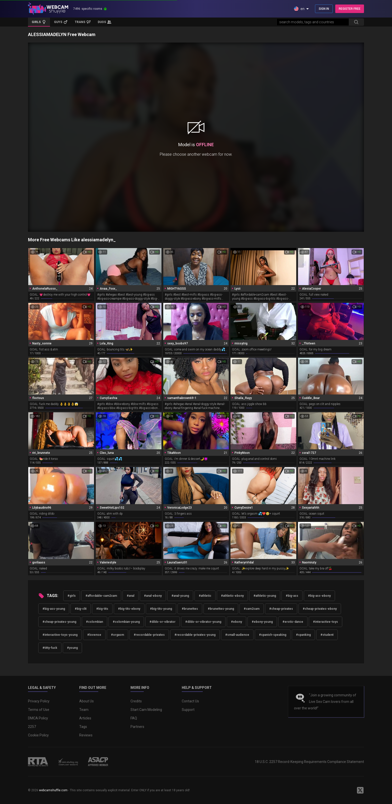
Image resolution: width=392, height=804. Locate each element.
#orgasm (117, 635)
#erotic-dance (292, 622)
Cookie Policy (38, 735)
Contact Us (190, 701)
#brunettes (190, 609)
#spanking (303, 635)
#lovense (94, 635)
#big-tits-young (161, 609)
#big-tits (102, 609)
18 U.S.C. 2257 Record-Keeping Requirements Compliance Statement (309, 762)
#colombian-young (126, 622)
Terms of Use (38, 709)
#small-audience (237, 635)
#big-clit (80, 609)
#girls (72, 595)
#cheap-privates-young (59, 622)
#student (327, 635)
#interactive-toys (325, 622)
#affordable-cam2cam (101, 595)
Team (83, 709)
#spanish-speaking (272, 635)
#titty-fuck (49, 648)
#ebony (236, 622)
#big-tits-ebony (129, 609)
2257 (32, 726)
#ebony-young (262, 622)
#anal (130, 595)
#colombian (94, 622)
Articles (85, 718)
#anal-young (180, 595)
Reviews (85, 735)
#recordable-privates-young (195, 635)
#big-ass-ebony (319, 595)
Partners (137, 726)
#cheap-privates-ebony (320, 609)
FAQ (133, 718)
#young (72, 648)
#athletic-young (265, 595)
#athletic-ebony (232, 595)
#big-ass (292, 595)
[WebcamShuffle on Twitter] (360, 790)
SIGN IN (324, 9)
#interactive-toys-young (60, 635)
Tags (83, 726)
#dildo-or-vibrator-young (203, 622)
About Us (86, 701)
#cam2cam (252, 609)
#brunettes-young (221, 609)
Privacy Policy (39, 701)
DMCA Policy (38, 718)
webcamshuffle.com (53, 790)
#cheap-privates (281, 609)
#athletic (205, 595)
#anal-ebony (153, 595)
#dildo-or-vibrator (163, 622)
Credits (136, 701)
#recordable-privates (149, 635)
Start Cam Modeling (146, 709)
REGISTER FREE (349, 9)
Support (188, 709)
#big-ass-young (53, 609)
